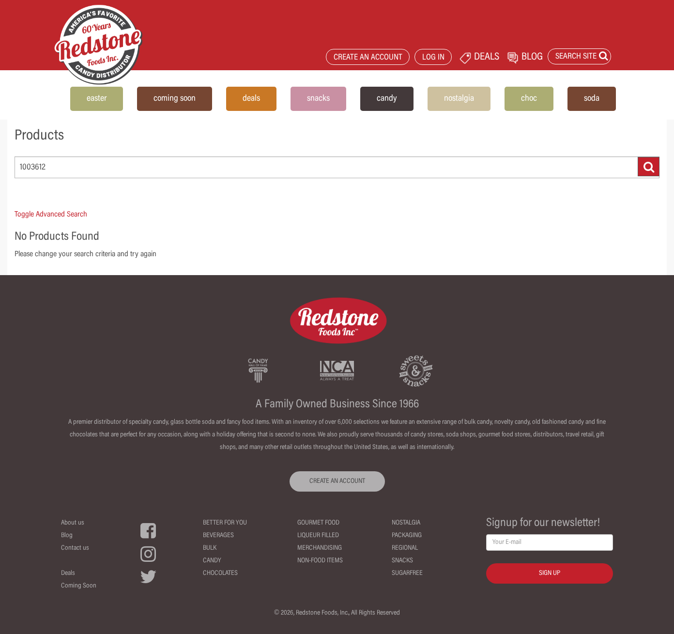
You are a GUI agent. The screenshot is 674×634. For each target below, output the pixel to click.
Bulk (209, 548)
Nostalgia (406, 523)
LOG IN (433, 58)
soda (591, 98)
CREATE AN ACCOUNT (368, 58)
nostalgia (459, 98)
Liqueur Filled (318, 535)
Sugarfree (407, 573)
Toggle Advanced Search (51, 214)
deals (251, 98)
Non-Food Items (320, 560)
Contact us (75, 548)
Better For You (225, 523)
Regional (405, 548)
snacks (318, 98)
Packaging (407, 535)
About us (72, 523)
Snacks (402, 560)
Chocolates (220, 573)
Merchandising (319, 548)
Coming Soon (78, 586)
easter (97, 98)
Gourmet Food (318, 523)
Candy (212, 560)
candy (387, 98)
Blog (67, 535)
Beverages (218, 535)
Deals (68, 573)
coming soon (174, 98)
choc (529, 98)
